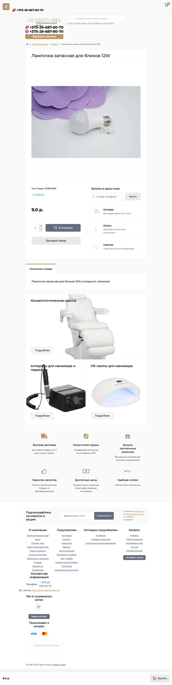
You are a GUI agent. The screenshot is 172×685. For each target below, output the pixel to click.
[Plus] (41, 226)
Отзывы (38, 562)
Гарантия (67, 543)
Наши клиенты (38, 551)
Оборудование (40, 44)
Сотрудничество (38, 554)
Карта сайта (59, 664)
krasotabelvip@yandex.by (46, 590)
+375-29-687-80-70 (45, 584)
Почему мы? (37, 543)
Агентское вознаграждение (101, 543)
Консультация (66, 551)
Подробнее (42, 350)
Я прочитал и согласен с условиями (133, 515)
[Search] (71, 18)
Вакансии (37, 566)
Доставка (67, 535)
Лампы (54, 44)
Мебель (134, 535)
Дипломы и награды (38, 558)
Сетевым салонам (100, 539)
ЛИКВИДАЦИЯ (134, 551)
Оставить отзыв (134, 557)
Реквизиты (38, 570)
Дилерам (101, 535)
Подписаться (104, 515)
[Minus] (41, 230)
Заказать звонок (44, 36)
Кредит (67, 547)
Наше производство (38, 547)
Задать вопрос (39, 616)
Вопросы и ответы (66, 554)
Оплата (67, 539)
